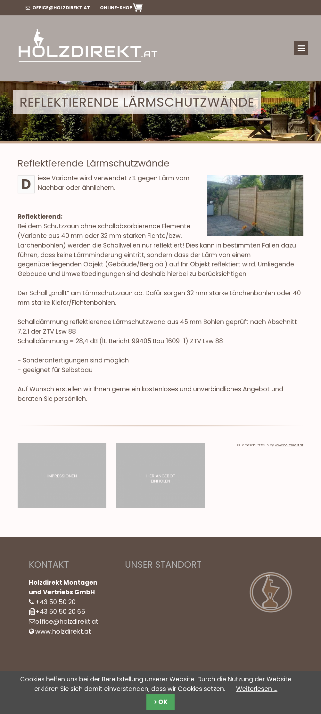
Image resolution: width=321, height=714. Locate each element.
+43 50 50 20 (55, 601)
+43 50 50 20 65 (60, 611)
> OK (161, 702)
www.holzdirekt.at (289, 445)
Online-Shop (121, 7)
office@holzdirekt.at (58, 7)
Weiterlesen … (256, 689)
